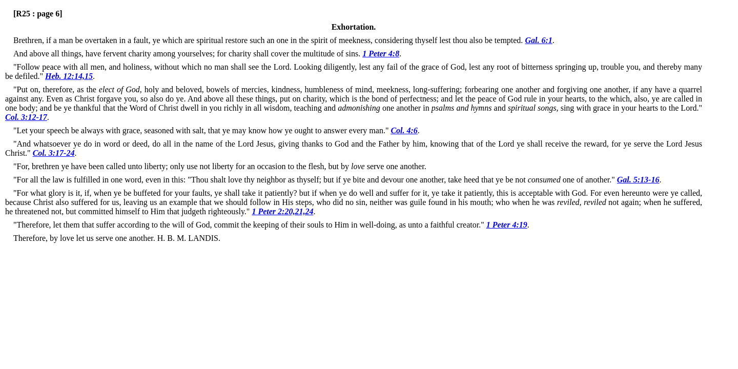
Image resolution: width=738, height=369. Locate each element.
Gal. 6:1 (538, 40)
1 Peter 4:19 (506, 224)
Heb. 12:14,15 (69, 76)
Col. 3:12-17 (26, 117)
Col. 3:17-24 (54, 153)
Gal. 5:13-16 (638, 179)
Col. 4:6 (404, 130)
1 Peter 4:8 (380, 53)
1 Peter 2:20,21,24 (282, 211)
